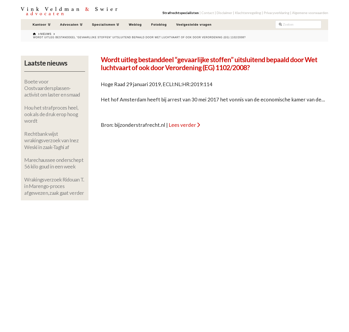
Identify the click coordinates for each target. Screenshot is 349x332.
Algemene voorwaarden (310, 13)
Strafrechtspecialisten (180, 13)
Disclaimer (224, 13)
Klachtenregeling (248, 13)
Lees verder (182, 125)
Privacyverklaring (276, 13)
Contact (207, 13)
